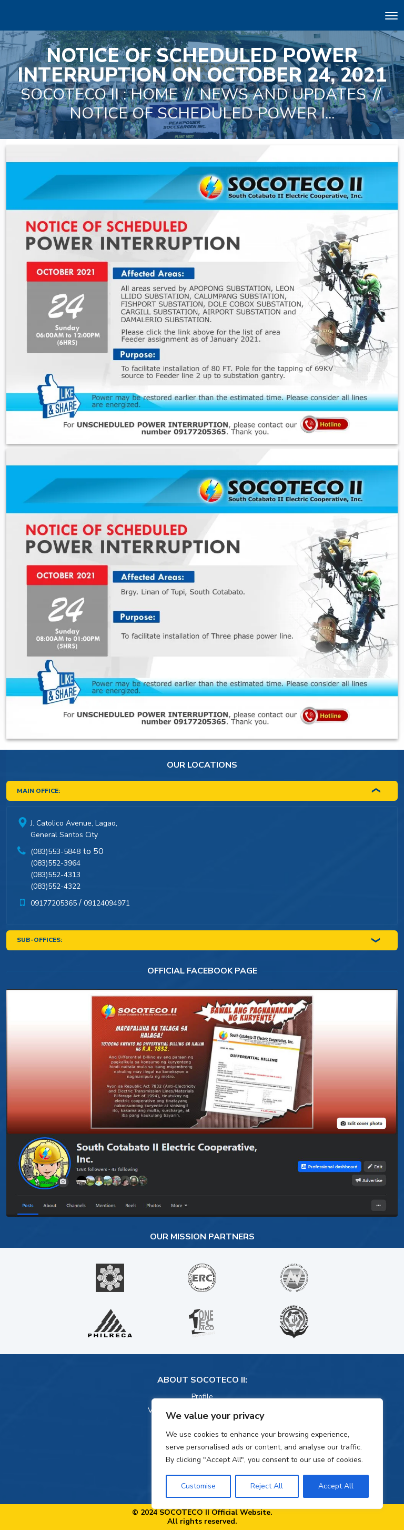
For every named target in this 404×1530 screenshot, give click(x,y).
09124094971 (107, 903)
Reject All (266, 1486)
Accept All (336, 1486)
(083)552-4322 (55, 886)
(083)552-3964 (55, 863)
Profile (202, 1397)
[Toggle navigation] (391, 17)
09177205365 (54, 903)
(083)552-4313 (55, 875)
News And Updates (282, 94)
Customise (198, 1486)
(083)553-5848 (55, 852)
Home (154, 94)
